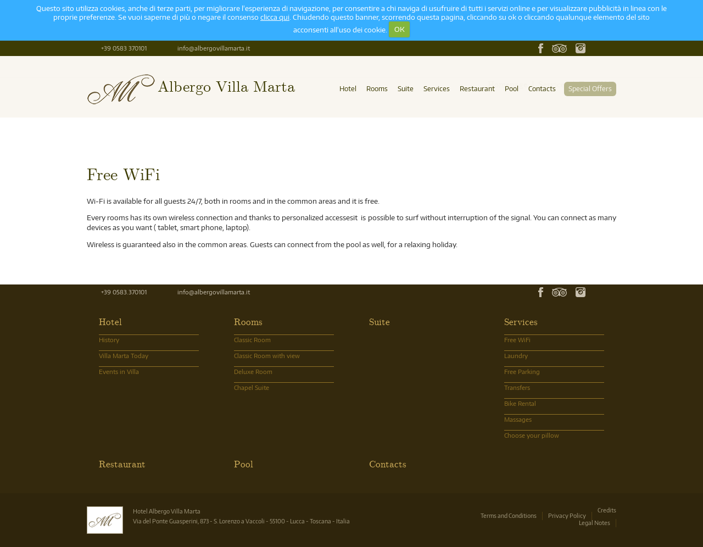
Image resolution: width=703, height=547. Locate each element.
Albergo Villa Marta (226, 85)
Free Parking (522, 371)
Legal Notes (594, 522)
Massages (518, 419)
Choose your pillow (531, 435)
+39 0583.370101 (124, 291)
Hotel (347, 88)
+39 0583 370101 (124, 48)
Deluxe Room (253, 371)
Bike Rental (520, 403)
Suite (406, 88)
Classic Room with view (267, 355)
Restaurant (477, 88)
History (109, 339)
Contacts (542, 88)
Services (436, 88)
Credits (607, 509)
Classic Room (252, 339)
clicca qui (274, 17)
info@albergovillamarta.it (213, 48)
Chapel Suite (251, 387)
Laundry (516, 355)
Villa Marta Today (123, 355)
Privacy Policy (567, 515)
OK (399, 29)
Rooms (377, 88)
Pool (511, 88)
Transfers (517, 387)
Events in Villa (119, 371)
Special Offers (590, 88)
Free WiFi (517, 339)
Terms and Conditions (509, 515)
